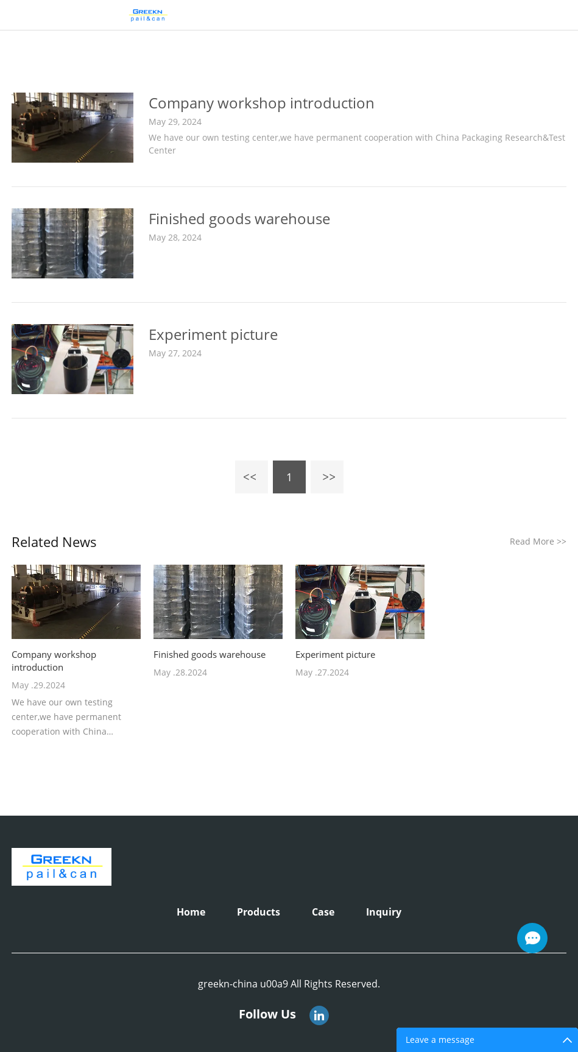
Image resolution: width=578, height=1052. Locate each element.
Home (191, 912)
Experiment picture (213, 334)
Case (323, 912)
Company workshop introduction (262, 103)
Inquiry (383, 912)
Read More (538, 541)
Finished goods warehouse (239, 218)
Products (258, 912)
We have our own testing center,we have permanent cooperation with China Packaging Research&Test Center (357, 144)
